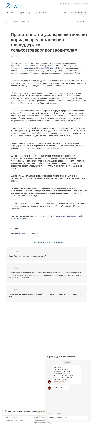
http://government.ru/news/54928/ (24, 234)
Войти (66, 13)
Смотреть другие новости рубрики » (49, 242)
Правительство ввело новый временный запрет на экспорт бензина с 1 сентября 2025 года (45, 295)
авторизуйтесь (58, 381)
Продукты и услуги (25, 13)
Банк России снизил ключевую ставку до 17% (28, 256)
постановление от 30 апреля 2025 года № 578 (40, 68)
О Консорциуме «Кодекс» (15, 420)
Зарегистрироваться (78, 13)
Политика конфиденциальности (56, 413)
